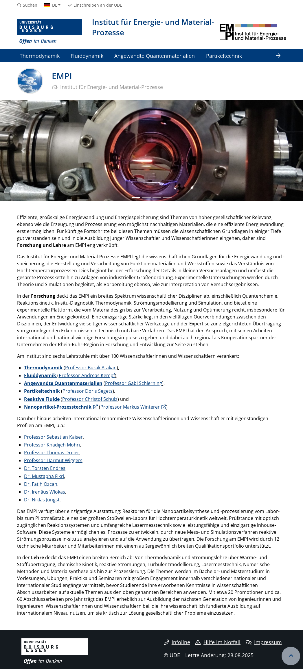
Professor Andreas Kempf (87, 375)
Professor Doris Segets (88, 391)
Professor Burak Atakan (91, 367)
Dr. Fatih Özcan (40, 484)
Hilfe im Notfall (217, 642)
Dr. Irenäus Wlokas (44, 492)
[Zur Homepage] (49, 32)
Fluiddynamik (87, 55)
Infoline (177, 642)
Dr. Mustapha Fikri (44, 476)
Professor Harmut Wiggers (53, 460)
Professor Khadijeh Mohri (52, 445)
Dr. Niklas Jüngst (42, 499)
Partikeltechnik (224, 55)
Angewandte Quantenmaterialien (154, 55)
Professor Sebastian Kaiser (53, 437)
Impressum (264, 642)
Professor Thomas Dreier (51, 452)
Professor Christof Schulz (89, 399)
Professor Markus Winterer (130, 407)
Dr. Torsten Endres (44, 468)
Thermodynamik (40, 55)
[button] (22, 150)
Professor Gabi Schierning (133, 383)
